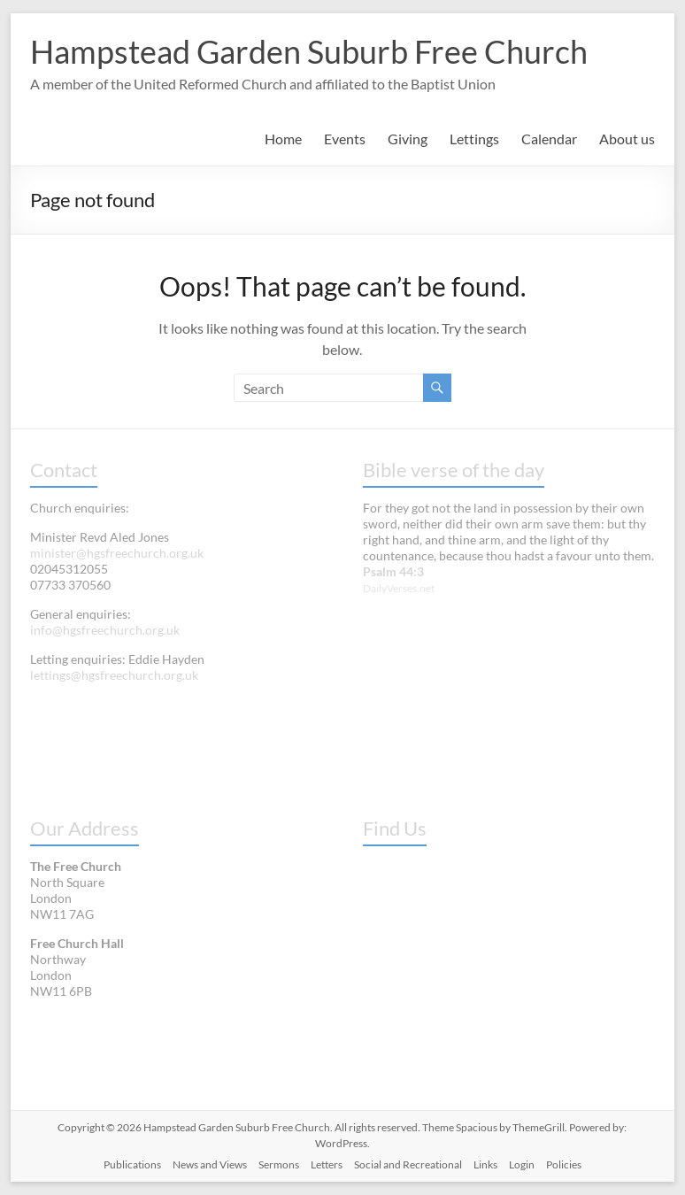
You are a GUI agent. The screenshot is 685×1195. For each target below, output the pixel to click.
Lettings (474, 138)
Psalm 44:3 (393, 571)
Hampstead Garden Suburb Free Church (309, 51)
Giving (407, 138)
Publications (132, 1164)
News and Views (210, 1164)
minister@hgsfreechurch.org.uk (117, 552)
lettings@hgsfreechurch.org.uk (114, 674)
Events (345, 138)
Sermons (278, 1164)
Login (522, 1164)
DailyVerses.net (399, 588)
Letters (326, 1164)
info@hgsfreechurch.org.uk (105, 629)
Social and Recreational (408, 1164)
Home (283, 138)
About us (627, 138)
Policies (563, 1164)
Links (485, 1164)
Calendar (549, 138)
